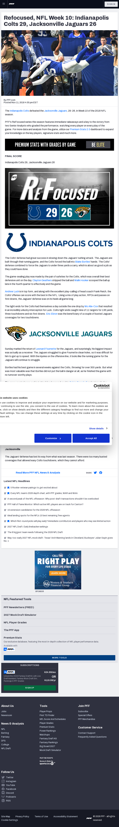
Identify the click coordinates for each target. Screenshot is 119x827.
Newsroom (6, 715)
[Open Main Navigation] (3, 4)
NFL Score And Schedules (53, 719)
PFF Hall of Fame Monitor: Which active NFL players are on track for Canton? (43, 504)
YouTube (10, 785)
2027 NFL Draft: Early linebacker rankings (26, 527)
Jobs (3, 711)
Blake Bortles (82, 261)
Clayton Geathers (42, 280)
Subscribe (83, 711)
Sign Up (29, 688)
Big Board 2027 (47, 746)
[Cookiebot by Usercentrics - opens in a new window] (101, 386)
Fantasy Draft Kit (48, 738)
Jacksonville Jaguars (55, 110)
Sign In (111, 4)
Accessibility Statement (65, 816)
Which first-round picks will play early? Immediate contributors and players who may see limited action (57, 521)
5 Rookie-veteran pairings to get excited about (30, 487)
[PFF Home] (11, 4)
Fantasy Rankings (49, 742)
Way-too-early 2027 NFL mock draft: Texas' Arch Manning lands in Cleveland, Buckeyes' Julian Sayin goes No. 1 (58, 539)
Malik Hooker (81, 280)
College (5, 744)
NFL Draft (6, 748)
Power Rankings (48, 731)
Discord (10, 793)
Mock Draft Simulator (50, 750)
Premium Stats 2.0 (80, 129)
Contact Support (86, 733)
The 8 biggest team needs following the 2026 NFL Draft (33, 532)
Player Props (46, 711)
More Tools (59, 658)
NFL (3, 729)
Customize (59, 438)
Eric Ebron (51, 313)
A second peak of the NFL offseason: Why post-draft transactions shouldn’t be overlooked (51, 499)
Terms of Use (41, 816)
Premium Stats (47, 727)
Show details (102, 428)
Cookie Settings (9, 820)
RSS (8, 801)
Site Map (5, 816)
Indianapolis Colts (19, 110)
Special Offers (85, 715)
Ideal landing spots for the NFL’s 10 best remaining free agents (37, 515)
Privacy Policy (22, 816)
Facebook (11, 789)
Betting (5, 733)
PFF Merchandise (86, 719)
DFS (3, 741)
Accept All (97, 438)
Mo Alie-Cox (91, 306)
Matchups (45, 735)
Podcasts (11, 797)
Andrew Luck (12, 291)
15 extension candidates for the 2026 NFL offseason (32, 510)
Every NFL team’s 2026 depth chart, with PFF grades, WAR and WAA (41, 493)
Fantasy (5, 737)
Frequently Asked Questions (92, 737)
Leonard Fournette (46, 348)
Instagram (11, 781)
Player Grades (46, 723)
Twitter (9, 777)
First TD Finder (47, 715)
